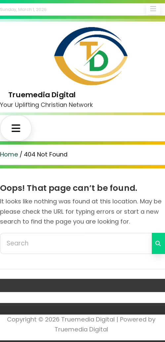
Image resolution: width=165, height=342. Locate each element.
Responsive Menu (153, 9)
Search (158, 243)
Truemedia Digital (42, 95)
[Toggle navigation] (16, 128)
